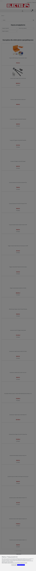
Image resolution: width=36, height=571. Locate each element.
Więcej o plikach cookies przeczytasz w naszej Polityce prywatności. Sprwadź (14, 562)
